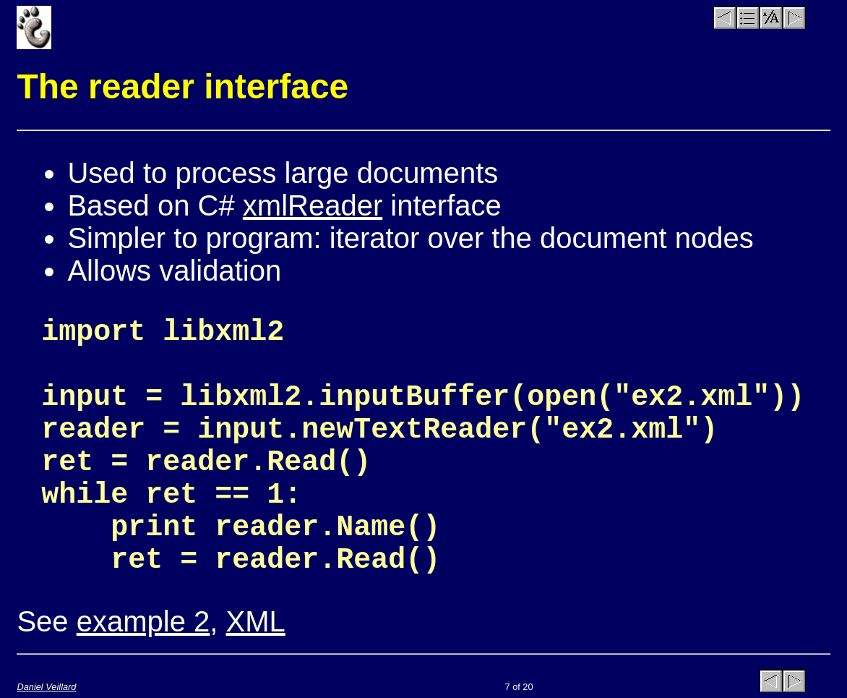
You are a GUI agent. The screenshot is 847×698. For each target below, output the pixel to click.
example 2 (143, 621)
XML (255, 621)
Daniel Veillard (46, 686)
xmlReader (312, 205)
